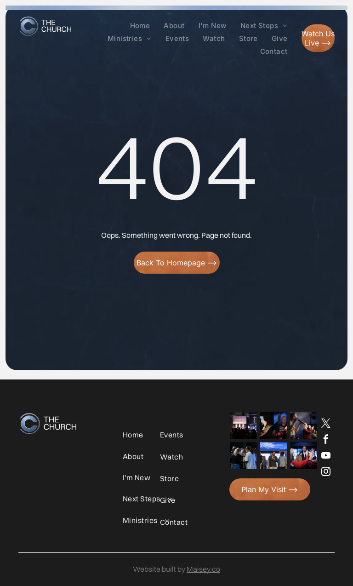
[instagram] (326, 473)
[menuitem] (140, 25)
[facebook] (326, 440)
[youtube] (326, 456)
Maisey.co (203, 569)
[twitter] (326, 424)
